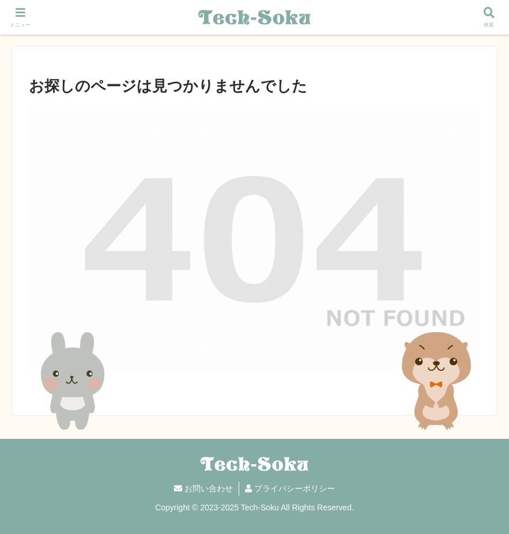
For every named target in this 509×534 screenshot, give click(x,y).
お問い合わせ (203, 488)
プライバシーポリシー (290, 488)
